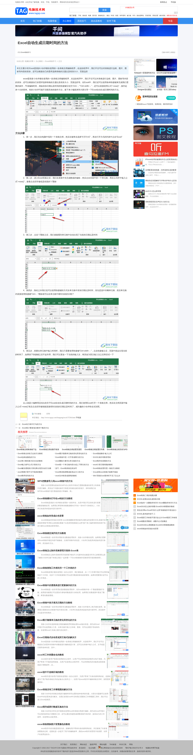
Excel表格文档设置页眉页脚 (72, 449)
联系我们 (73, 744)
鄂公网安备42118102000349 (110, 748)
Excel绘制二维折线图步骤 (147, 495)
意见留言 (82, 748)
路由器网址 (140, 15)
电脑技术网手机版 (152, 748)
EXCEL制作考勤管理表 (102, 457)
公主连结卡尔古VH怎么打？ (25, 645)
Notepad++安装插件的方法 (144, 73)
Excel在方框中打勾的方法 (32, 424)
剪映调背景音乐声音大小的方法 (157, 202)
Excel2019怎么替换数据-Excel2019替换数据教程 (155, 525)
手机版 (173, 2)
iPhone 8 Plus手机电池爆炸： (25, 493)
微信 (108, 15)
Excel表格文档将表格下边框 (26, 449)
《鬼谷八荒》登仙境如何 (25, 615)
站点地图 (92, 748)
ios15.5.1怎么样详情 (153, 191)
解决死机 (162, 15)
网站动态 (83, 744)
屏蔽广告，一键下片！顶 (25, 599)
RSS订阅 (122, 744)
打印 (48, 414)
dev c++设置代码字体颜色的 (25, 706)
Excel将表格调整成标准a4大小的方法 (69, 472)
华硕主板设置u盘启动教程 (25, 661)
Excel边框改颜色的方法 (27, 457)
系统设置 (155, 15)
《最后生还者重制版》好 (25, 630)
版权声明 (93, 744)
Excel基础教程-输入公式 (102, 453)
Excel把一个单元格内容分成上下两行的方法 (72, 465)
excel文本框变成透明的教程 (66, 476)
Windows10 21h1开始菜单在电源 (25, 569)
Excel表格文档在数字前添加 (49, 449)
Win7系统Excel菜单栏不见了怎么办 (106, 476)
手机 (79, 15)
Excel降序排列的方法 (26, 476)
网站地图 (103, 744)
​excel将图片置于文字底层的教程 (30, 472)
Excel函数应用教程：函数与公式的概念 (152, 521)
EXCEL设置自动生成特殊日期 (148, 499)
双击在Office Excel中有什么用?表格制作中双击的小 (157, 510)
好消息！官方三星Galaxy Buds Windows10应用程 (166, 90)
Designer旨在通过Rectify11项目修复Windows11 (144, 90)
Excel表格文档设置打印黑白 (94, 449)
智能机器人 (101, 15)
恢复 (116, 15)
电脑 (89, 15)
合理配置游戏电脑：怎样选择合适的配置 (160, 170)
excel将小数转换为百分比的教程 (30, 461)
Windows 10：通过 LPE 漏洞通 (25, 584)
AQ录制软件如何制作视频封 (25, 691)
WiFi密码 (123, 15)
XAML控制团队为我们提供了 (25, 538)
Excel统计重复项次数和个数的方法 (35, 428)
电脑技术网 (29, 61)
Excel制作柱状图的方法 (102, 461)
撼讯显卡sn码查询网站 (25, 676)
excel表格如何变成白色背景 (147, 529)
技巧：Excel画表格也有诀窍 (66, 468)
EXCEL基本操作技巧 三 (146, 514)
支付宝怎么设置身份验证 (25, 508)
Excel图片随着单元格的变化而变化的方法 (71, 453)
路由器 (84, 15)
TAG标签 (113, 744)
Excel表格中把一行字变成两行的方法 (69, 457)
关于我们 (63, 744)
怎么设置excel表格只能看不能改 (105, 472)
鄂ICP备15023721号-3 (134, 748)
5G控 (112, 15)
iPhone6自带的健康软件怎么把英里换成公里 (161, 159)
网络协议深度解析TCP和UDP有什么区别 (161, 181)
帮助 (131, 744)
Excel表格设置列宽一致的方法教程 (106, 468)
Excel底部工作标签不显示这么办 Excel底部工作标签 (157, 518)
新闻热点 (163, 2)
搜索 (104, 10)
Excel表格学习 (26, 52)
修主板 (129, 15)
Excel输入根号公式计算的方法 (29, 465)
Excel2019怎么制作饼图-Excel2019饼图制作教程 (155, 506)
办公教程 (39, 61)
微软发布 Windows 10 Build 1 (25, 554)
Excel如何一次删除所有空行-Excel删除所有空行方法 (157, 503)
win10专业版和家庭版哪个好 (167, 73)
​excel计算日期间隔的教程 (103, 465)
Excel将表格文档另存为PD (117, 449)
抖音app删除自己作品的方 (25, 523)
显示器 (94, 15)
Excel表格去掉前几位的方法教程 (30, 453)
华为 (133, 15)
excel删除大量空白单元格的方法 (67, 461)
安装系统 (148, 15)
